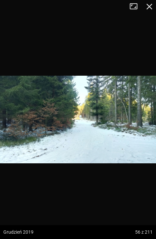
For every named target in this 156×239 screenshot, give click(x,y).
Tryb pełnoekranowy (136, 6)
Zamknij (149, 6)
